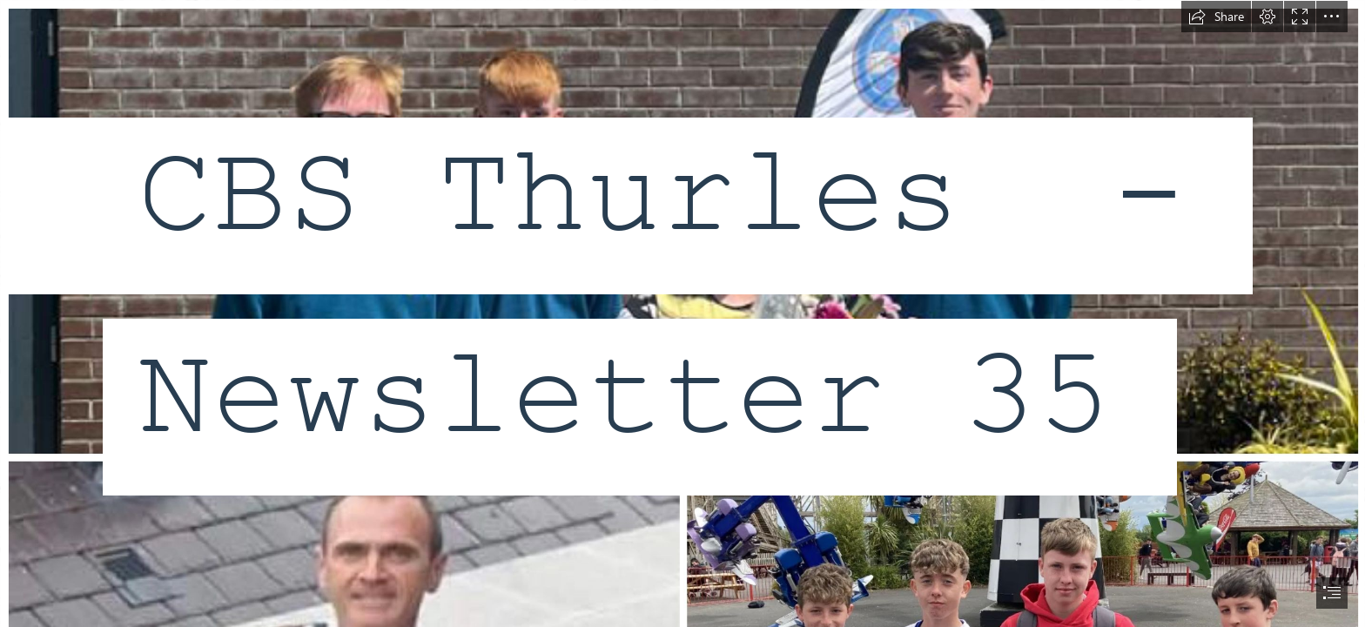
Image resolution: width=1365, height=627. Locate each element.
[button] (1216, 16)
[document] (682, 313)
